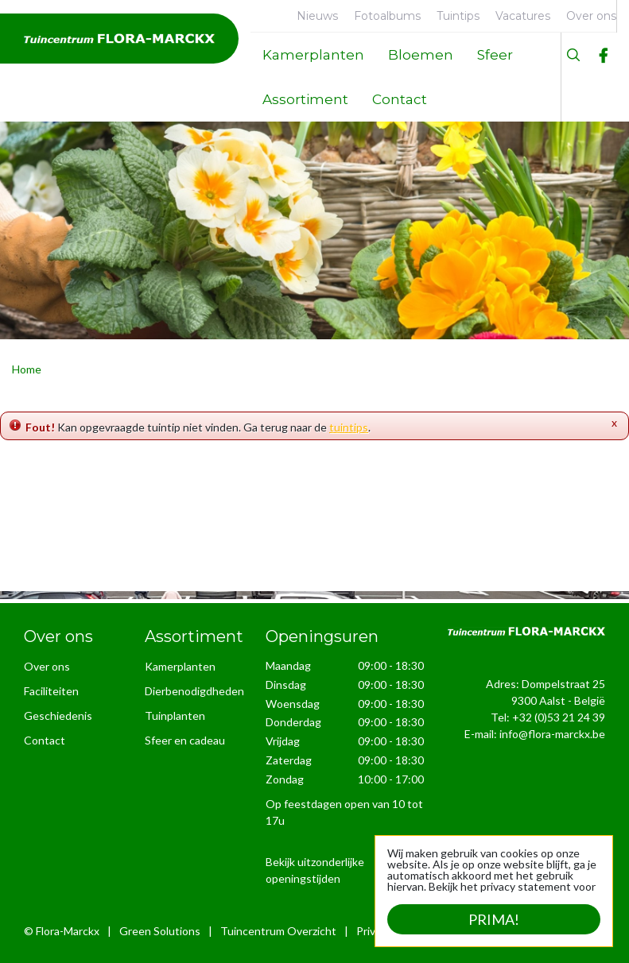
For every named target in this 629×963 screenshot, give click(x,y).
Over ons (47, 666)
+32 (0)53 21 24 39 (558, 717)
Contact (44, 740)
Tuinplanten (175, 715)
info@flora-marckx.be (552, 734)
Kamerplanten (180, 666)
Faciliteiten (51, 691)
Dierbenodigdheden (194, 691)
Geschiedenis (58, 715)
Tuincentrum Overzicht (278, 931)
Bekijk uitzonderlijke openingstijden (315, 870)
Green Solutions (159, 931)
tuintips (348, 427)
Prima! (493, 919)
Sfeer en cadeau (185, 740)
